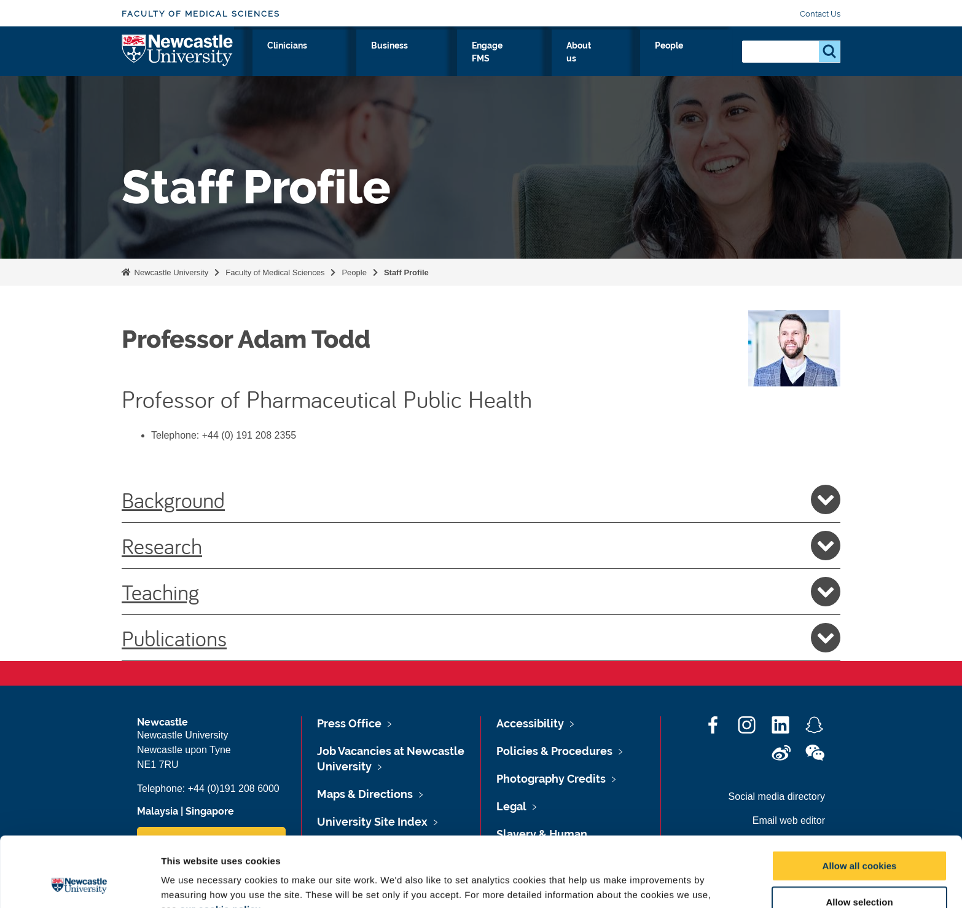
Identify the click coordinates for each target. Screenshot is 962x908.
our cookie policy (219, 844)
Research (331, 59)
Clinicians (443, 59)
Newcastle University (170, 272)
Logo (178, 57)
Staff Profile (406, 272)
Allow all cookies (860, 800)
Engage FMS (577, 59)
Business (507, 59)
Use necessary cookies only (859, 872)
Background (481, 499)
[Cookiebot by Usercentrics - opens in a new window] (79, 884)
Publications (481, 637)
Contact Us (820, 13)
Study (387, 59)
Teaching (481, 591)
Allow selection (859, 836)
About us (648, 59)
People (705, 59)
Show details (644, 884)
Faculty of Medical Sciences (201, 13)
